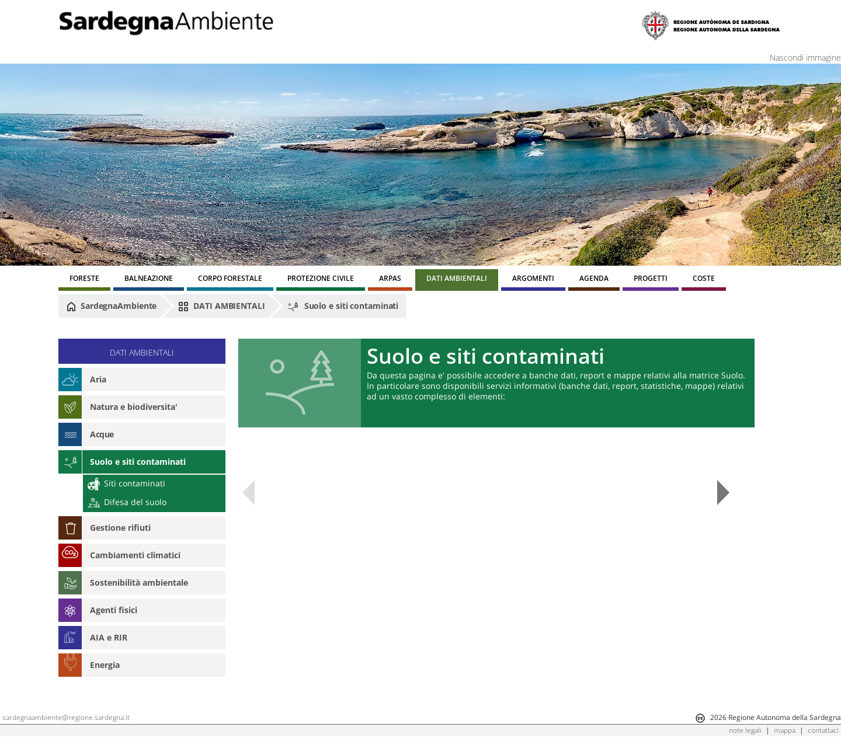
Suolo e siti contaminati (343, 306)
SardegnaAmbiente (112, 306)
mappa (784, 730)
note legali (745, 730)
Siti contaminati (126, 483)
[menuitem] (84, 280)
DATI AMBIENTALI (221, 306)
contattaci (823, 730)
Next (723, 492)
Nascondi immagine (805, 57)
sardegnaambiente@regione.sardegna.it (66, 717)
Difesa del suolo (127, 501)
